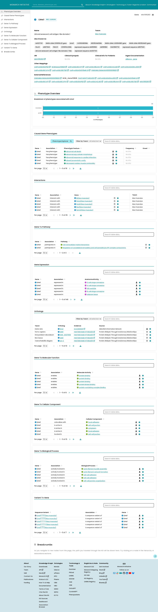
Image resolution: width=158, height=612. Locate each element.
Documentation (45, 586)
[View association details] (115, 151)
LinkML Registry (89, 582)
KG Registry (88, 578)
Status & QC (43, 579)
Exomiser (72, 569)
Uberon (56, 570)
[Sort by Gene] (40, 148)
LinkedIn (103, 576)
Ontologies (110, 5)
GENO (56, 589)
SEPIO (56, 592)
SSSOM (71, 579)
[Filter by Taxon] (88, 141)
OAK (70, 582)
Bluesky (103, 583)
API (41, 570)
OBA (55, 583)
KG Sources (43, 599)
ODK (70, 585)
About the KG (44, 595)
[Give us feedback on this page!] (155, 556)
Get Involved (104, 567)
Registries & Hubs (139, 5)
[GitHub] (124, 572)
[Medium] (120, 572)
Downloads (43, 567)
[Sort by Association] (56, 148)
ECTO (56, 595)
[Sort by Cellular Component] (103, 419)
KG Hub (87, 575)
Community (151, 5)
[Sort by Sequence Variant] (50, 512)
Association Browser (43, 606)
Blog (101, 573)
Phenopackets (74, 595)
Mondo (56, 567)
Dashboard (43, 602)
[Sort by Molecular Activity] (92, 372)
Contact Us (28, 576)
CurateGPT (73, 592)
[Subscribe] (114, 572)
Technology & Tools (124, 5)
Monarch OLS (89, 567)
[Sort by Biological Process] (96, 466)
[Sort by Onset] (148, 148)
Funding (27, 583)
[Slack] (117, 572)
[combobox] (58, 5)
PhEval (71, 572)
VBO (55, 586)
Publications (28, 579)
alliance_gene (131, 59)
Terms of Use (44, 589)
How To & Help (44, 583)
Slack (102, 570)
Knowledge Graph (99, 5)
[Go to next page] (69, 168)
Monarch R (44, 576)
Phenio (56, 579)
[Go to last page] (73, 168)
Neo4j (42, 573)
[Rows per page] (45, 168)
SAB (25, 573)
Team (26, 570)
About (88, 5)
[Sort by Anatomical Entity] (100, 279)
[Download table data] (80, 168)
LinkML (71, 576)
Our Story (27, 567)
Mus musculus (100, 34)
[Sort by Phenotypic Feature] (80, 148)
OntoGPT (72, 588)
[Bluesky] (133, 572)
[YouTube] (130, 572)
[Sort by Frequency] (135, 148)
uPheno (57, 573)
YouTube (103, 579)
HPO (55, 576)
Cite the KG (43, 592)
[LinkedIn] (127, 572)
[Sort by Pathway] (69, 241)
